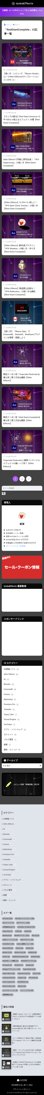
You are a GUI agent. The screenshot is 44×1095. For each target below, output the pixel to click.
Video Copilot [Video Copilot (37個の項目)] (9, 982)
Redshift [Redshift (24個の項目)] (35, 956)
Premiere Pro (11, 704)
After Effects (11, 674)
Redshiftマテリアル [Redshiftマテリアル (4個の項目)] (28, 961)
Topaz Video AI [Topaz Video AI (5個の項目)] (9, 973)
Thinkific (9, 709)
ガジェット (10, 734)
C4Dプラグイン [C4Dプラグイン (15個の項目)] (26, 940)
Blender (9, 684)
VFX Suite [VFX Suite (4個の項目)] (33, 978)
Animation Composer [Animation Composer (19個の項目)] (26, 927)
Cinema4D (10, 689)
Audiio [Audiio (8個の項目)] (27, 931)
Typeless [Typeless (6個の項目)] (22, 978)
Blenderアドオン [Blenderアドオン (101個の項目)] (22, 935)
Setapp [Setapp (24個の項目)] (30, 965)
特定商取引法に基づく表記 (22, 1085)
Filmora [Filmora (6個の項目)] (19, 948)
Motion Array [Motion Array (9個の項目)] (20, 952)
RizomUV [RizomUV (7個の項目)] (19, 965)
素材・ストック (12, 749)
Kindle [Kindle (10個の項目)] (29, 948)
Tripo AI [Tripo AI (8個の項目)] (36, 973)
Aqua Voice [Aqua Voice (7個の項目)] (7, 931)
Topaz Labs (10, 714)
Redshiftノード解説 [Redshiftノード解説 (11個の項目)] (10, 961)
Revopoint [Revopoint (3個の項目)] (7, 965)
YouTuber (10, 724)
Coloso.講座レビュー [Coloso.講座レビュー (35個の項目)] (25, 944)
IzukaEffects (22, 4)
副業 (7, 744)
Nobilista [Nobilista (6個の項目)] (32, 952)
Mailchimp (10, 699)
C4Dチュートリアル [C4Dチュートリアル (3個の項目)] (10, 940)
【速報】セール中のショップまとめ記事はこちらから (22, 12)
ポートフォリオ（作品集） (16, 546)
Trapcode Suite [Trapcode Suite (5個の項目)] (24, 973)
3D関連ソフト (11, 669)
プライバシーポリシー (22, 1089)
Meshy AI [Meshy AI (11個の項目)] (7, 952)
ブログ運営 (10, 739)
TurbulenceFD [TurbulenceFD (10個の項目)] (9, 978)
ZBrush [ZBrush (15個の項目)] (22, 986)
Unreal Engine (12, 719)
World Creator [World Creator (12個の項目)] (9, 986)
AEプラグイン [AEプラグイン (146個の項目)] (23, 923)
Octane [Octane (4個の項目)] (6, 956)
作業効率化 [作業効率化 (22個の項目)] (8, 994)
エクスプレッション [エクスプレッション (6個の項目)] (10, 990)
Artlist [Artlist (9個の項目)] (18, 931)
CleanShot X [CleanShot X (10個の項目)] (8, 944)
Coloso (9, 694)
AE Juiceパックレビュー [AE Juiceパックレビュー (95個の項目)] (24, 918)
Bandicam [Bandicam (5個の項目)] (7, 935)
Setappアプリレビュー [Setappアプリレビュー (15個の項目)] (11, 969)
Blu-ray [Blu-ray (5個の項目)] (35, 935)
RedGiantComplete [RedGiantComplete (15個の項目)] (20, 956)
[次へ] (28, 479)
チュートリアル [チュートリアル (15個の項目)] (26, 990)
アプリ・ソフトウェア (15, 729)
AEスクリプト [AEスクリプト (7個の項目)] (8, 923)
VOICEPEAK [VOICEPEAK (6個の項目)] (23, 982)
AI (6, 679)
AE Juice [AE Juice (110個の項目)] (7, 918)
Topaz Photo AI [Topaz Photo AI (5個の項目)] (29, 969)
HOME (22, 1080)
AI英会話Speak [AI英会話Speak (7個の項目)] (9, 927)
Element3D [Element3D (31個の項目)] (8, 948)
